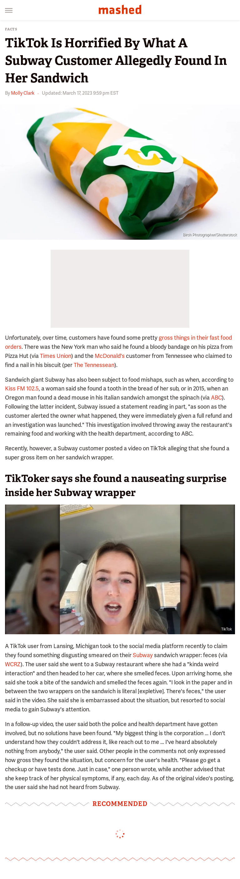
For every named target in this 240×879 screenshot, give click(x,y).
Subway (143, 655)
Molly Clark (22, 93)
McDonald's (110, 355)
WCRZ (13, 664)
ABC (216, 397)
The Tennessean (94, 365)
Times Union (55, 355)
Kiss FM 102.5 (22, 388)
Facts (11, 29)
